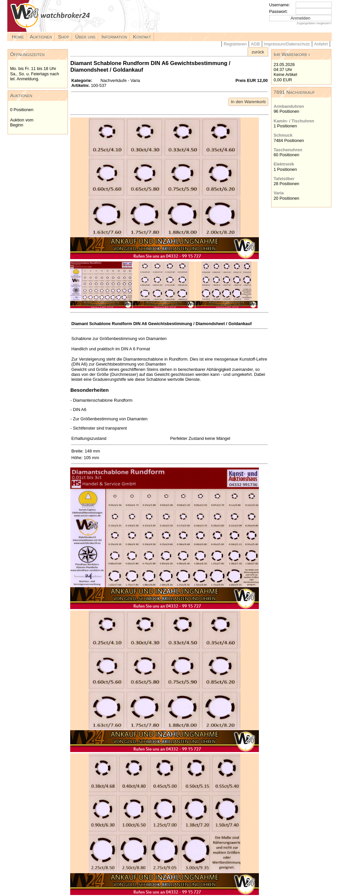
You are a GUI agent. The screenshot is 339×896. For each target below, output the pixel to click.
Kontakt (142, 36)
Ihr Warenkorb (290, 54)
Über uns (85, 36)
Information (114, 36)
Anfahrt (321, 43)
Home (18, 36)
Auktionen (41, 36)
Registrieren (235, 43)
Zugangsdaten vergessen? (314, 23)
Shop (63, 36)
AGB (255, 43)
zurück (258, 51)
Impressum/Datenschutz (287, 43)
